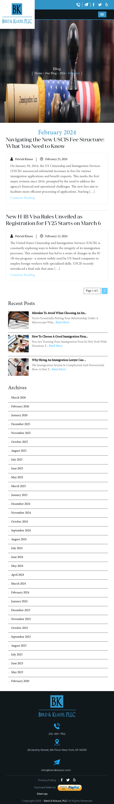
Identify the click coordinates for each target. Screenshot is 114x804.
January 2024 (19, 601)
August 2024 (18, 539)
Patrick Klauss (24, 159)
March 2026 (18, 397)
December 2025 (20, 424)
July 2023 (17, 654)
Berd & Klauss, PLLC (56, 801)
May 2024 (17, 566)
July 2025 (17, 459)
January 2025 (19, 495)
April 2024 (17, 575)
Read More (62, 322)
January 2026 (19, 415)
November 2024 (21, 513)
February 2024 (20, 592)
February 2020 (20, 681)
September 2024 (21, 530)
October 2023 (19, 628)
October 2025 (19, 442)
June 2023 (17, 663)
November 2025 (21, 433)
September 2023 (21, 637)
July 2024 (17, 548)
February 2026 (20, 406)
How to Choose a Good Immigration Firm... (60, 336)
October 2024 (19, 521)
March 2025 (18, 486)
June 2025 (17, 468)
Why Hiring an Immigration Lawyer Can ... (59, 360)
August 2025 (18, 450)
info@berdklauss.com (56, 770)
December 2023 (20, 610)
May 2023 (17, 672)
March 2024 (18, 583)
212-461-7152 (57, 734)
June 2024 (17, 557)
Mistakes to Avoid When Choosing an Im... (59, 313)
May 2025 (17, 477)
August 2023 (18, 645)
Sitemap (41, 794)
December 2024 (20, 504)
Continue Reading (22, 198)
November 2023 (21, 619)
